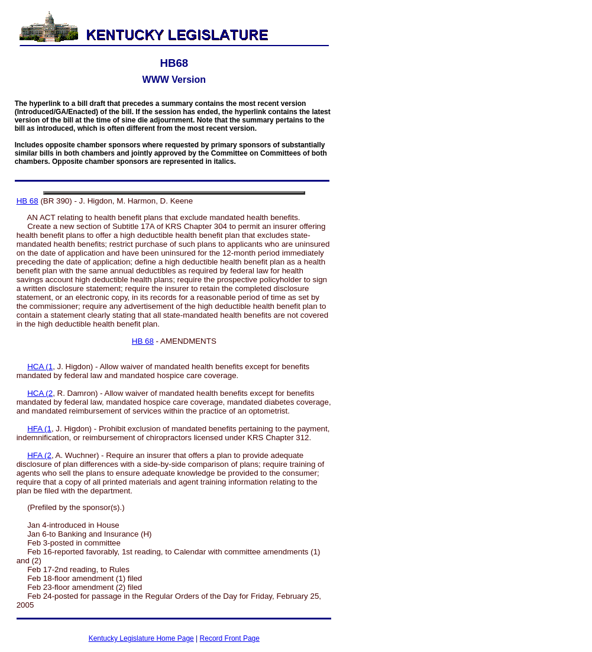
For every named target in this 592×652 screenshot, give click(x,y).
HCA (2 (40, 393)
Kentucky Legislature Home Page (141, 638)
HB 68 (27, 200)
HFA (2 (39, 455)
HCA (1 (40, 366)
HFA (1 (39, 428)
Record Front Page (230, 638)
